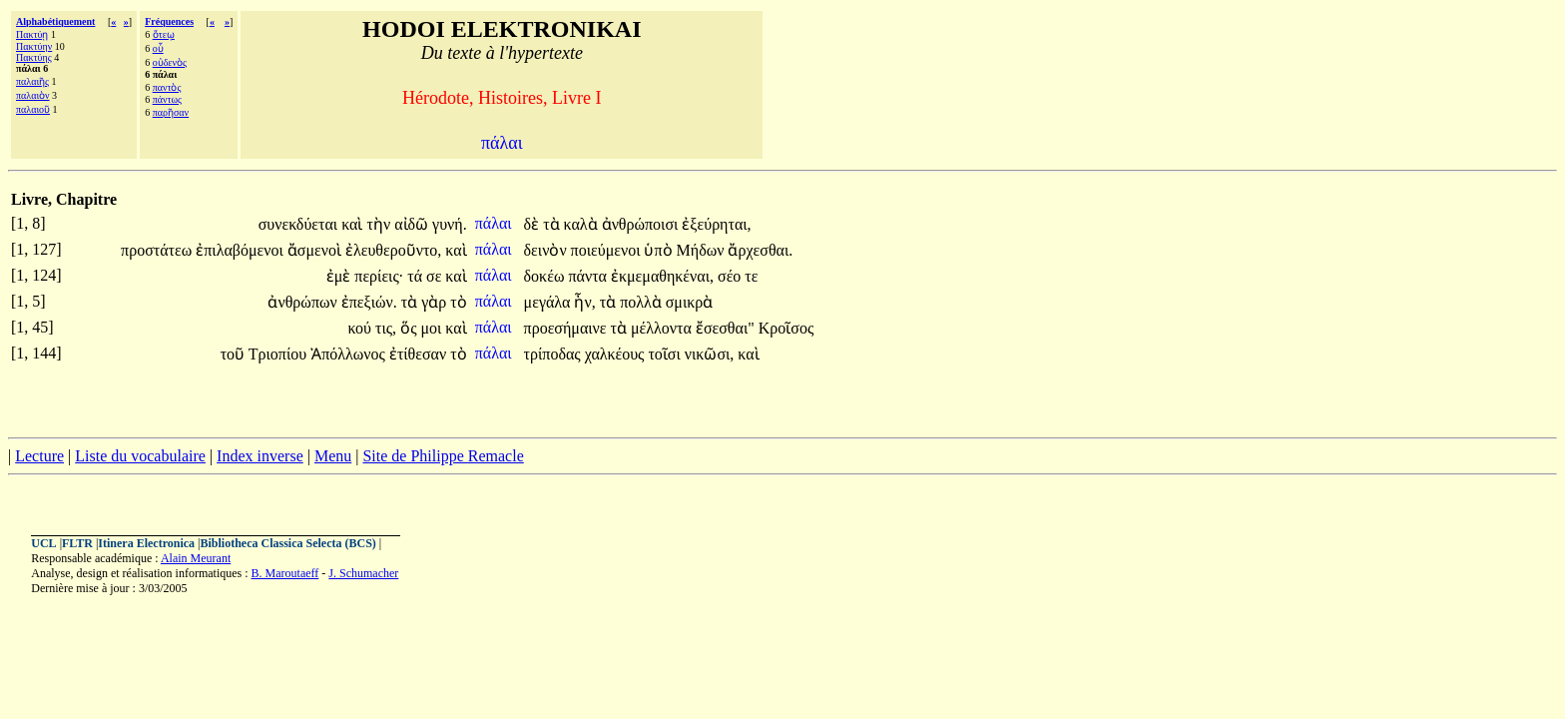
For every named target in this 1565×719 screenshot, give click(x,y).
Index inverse (260, 455)
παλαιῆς (32, 81)
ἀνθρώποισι (642, 224)
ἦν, (584, 302)
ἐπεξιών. (369, 302)
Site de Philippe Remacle (442, 455)
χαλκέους (617, 354)
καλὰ (583, 224)
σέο (731, 276)
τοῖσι (666, 354)
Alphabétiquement (55, 21)
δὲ (534, 224)
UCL (43, 543)
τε (751, 276)
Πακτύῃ (32, 34)
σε (435, 276)
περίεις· (378, 276)
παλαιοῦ (33, 109)
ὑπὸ (660, 250)
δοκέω (546, 276)
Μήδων (703, 250)
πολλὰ (643, 302)
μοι (432, 328)
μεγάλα (549, 302)
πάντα (589, 276)
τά (416, 276)
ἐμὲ (340, 276)
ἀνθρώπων (303, 302)
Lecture (39, 455)
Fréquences (169, 21)
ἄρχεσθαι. (760, 250)
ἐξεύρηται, (716, 224)
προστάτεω (158, 250)
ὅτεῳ (164, 34)
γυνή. (449, 224)
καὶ (353, 224)
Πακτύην (34, 46)
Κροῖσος (786, 328)
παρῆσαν (171, 112)
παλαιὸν (33, 95)
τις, (385, 328)
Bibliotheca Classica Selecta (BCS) (288, 543)
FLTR (77, 543)
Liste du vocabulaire (140, 455)
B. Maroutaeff (285, 573)
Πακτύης (34, 57)
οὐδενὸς (170, 62)
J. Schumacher (363, 573)
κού (361, 328)
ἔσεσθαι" (725, 328)
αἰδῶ (413, 224)
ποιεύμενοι (608, 250)
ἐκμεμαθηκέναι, (662, 276)
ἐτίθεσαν (419, 354)
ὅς (410, 328)
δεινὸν (547, 250)
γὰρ (435, 302)
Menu (332, 455)
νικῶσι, (710, 354)
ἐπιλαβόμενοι (241, 250)
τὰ (553, 224)
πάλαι (495, 223)
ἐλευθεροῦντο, (393, 250)
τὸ (458, 302)
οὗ (158, 48)
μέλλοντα (663, 328)
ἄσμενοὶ (316, 250)
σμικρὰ (690, 302)
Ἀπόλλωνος (349, 354)
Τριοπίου (279, 354)
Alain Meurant (196, 558)
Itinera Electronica (146, 543)
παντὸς (167, 87)
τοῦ (235, 354)
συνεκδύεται (300, 224)
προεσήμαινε (567, 328)
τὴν (380, 224)
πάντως (167, 99)
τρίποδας (554, 354)
